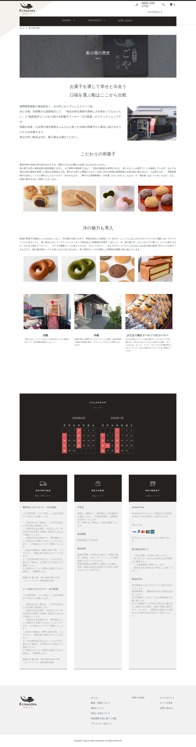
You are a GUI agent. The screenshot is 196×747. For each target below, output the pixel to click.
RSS (138, 697)
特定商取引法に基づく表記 (109, 718)
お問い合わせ (125, 20)
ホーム (22, 28)
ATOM (145, 697)
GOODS (66, 20)
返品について (102, 708)
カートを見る (167, 703)
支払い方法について (105, 713)
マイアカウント (155, 12)
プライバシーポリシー (106, 723)
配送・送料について (105, 703)
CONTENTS (94, 20)
